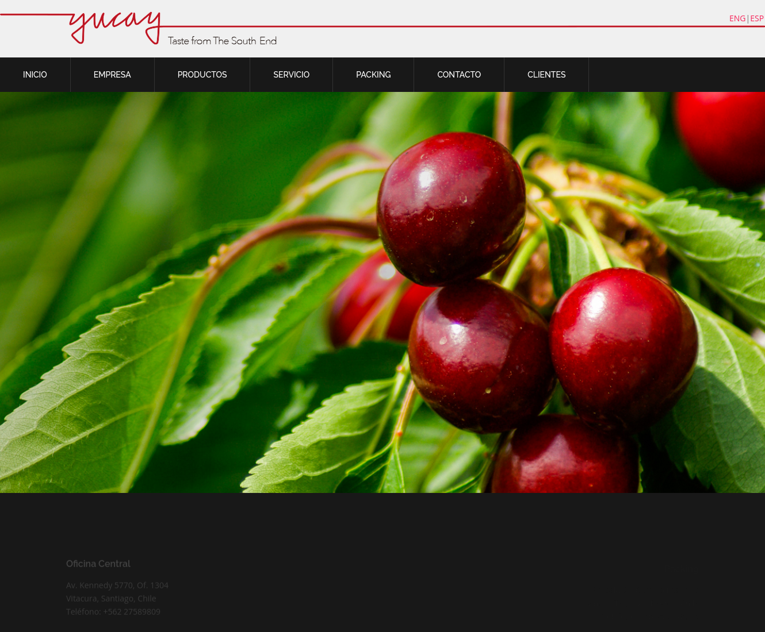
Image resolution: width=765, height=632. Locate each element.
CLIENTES (546, 74)
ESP (757, 18)
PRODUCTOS (202, 74)
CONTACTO (459, 74)
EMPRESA (112, 74)
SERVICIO (291, 74)
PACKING (373, 74)
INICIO (35, 74)
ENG (737, 18)
